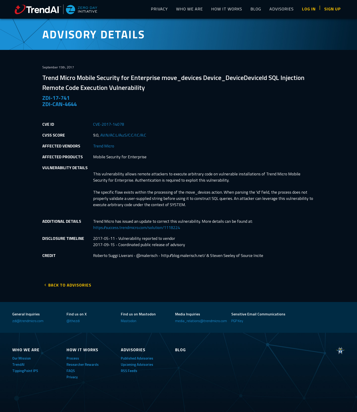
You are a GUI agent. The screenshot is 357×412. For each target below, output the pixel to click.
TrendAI (18, 363)
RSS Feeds (129, 369)
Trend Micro (103, 146)
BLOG (255, 9)
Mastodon (128, 319)
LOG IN (309, 9)
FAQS (71, 369)
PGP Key (237, 319)
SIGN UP (332, 9)
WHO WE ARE (189, 9)
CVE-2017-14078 (108, 124)
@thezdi (73, 319)
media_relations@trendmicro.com (201, 319)
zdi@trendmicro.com (27, 319)
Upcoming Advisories (137, 363)
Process (73, 356)
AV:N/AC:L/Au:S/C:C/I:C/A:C (123, 135)
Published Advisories (137, 356)
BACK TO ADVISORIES (69, 283)
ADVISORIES (281, 9)
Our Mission (21, 356)
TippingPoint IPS (25, 369)
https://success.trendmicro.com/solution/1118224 (136, 227)
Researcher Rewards (83, 363)
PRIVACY (159, 9)
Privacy (72, 375)
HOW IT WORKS (226, 9)
